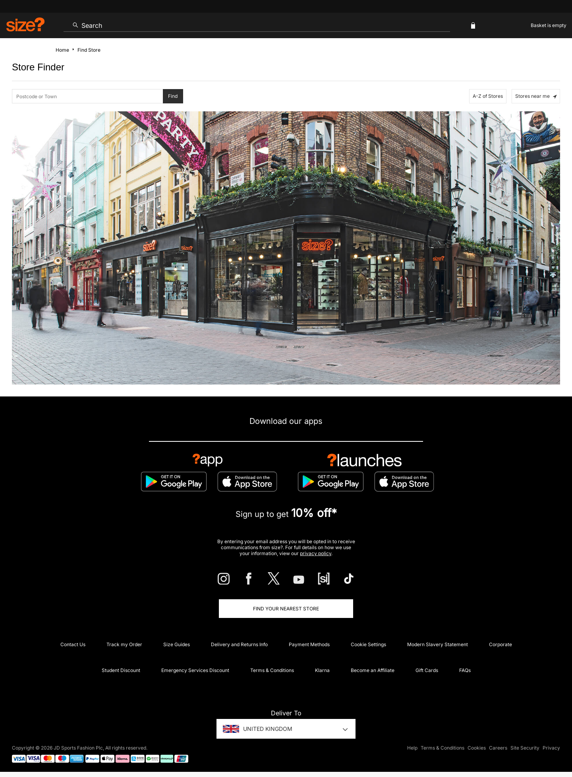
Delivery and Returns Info (239, 644)
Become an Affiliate (372, 670)
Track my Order (124, 644)
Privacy (551, 748)
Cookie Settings (368, 644)
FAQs (465, 670)
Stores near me (536, 96)
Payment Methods (309, 644)
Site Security (524, 748)
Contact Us (72, 644)
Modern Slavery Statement (437, 644)
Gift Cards (426, 670)
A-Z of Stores (488, 96)
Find (173, 96)
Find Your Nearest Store (286, 609)
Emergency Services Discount (195, 670)
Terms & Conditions (272, 670)
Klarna (322, 670)
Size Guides (176, 644)
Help (412, 748)
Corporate (500, 644)
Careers (498, 748)
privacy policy (315, 553)
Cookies (477, 748)
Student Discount (121, 670)
